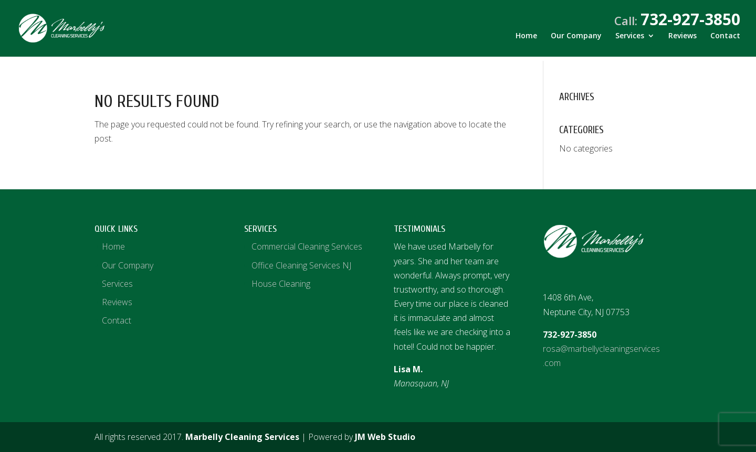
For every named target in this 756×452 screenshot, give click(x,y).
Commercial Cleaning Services (306, 246)
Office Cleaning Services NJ (301, 265)
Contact (725, 40)
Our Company (576, 40)
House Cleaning (280, 283)
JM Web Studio (385, 437)
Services (629, 40)
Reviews (682, 40)
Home (526, 40)
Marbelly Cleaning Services (242, 437)
